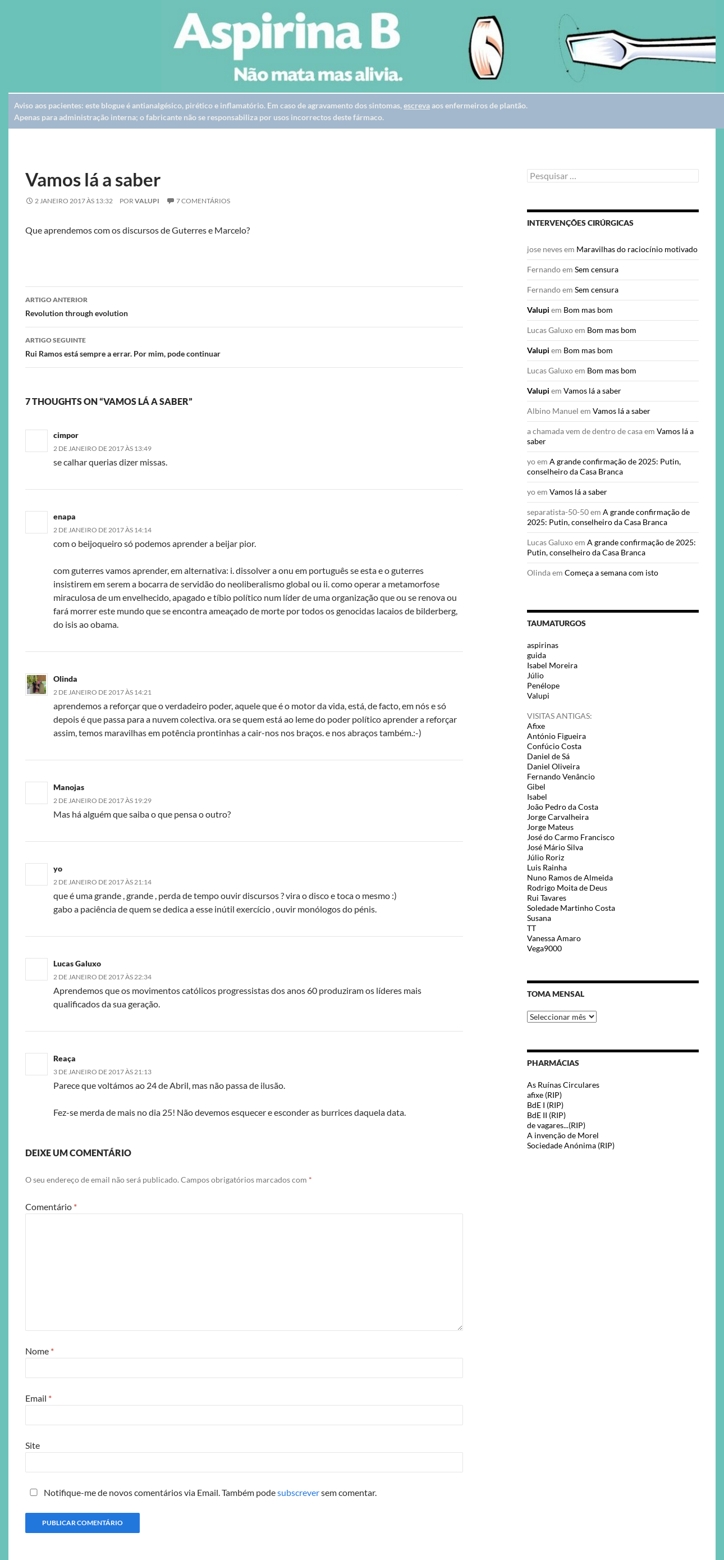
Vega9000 (544, 948)
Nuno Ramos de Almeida (570, 877)
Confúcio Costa (554, 746)
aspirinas (542, 645)
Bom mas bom (588, 309)
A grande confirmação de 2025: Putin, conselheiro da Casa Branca (604, 466)
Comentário (51, 1206)
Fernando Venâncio (561, 776)
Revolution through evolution (244, 305)
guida (536, 655)
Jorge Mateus (550, 827)
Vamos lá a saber (592, 390)
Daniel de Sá (548, 756)
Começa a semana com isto (611, 572)
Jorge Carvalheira (558, 817)
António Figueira (556, 736)
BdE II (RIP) (546, 1115)
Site (32, 1445)
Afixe (536, 726)
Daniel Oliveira (553, 766)
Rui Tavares (546, 897)
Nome (39, 1350)
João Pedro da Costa (562, 806)
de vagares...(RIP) (556, 1125)
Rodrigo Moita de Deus (567, 887)
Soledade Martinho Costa (571, 908)
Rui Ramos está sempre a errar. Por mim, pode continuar (244, 346)
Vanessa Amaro (554, 938)
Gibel (536, 786)
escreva (417, 105)
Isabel (537, 796)
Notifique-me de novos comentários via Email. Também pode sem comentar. (201, 1492)
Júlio (535, 675)
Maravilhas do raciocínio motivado (637, 249)
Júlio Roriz (545, 857)
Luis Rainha (547, 867)
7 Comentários (203, 201)
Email (38, 1398)
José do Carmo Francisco (571, 837)
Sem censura (596, 269)
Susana (539, 918)
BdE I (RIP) (545, 1105)
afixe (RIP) (544, 1095)
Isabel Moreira (552, 665)
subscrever (298, 1492)
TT (531, 928)
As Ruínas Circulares (563, 1084)
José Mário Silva (555, 847)
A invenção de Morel (563, 1135)
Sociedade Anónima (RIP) (571, 1145)
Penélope (543, 685)
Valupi (147, 201)
